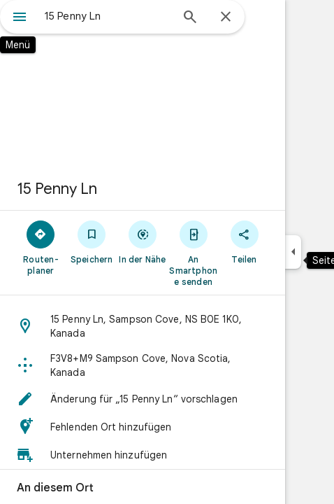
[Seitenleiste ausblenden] (293, 252)
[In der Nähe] (142, 241)
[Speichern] (91, 241)
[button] (142, 326)
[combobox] (107, 16)
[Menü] (19, 18)
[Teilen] (244, 241)
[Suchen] (190, 18)
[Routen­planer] (40, 247)
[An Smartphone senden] (193, 253)
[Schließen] (226, 17)
